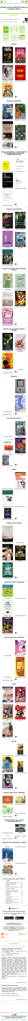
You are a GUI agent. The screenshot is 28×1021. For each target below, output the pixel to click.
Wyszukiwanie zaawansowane (7, 21)
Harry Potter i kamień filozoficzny (11, 882)
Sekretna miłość (8, 903)
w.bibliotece (13, 928)
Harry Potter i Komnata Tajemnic (11, 884)
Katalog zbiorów (14, 15)
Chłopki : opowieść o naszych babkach (12, 890)
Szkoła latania (8, 892)
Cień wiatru (7, 885)
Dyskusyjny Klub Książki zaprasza (10, 985)
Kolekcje (16, 21)
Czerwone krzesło (8, 898)
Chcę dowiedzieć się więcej (7, 1018)
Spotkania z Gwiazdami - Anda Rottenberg (12, 948)
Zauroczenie (8, 895)
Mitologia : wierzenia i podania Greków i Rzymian (13, 883)
